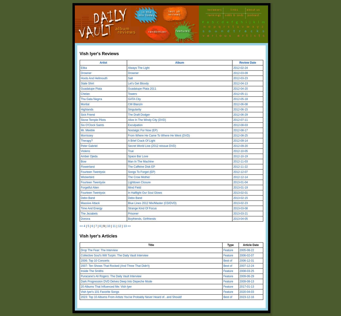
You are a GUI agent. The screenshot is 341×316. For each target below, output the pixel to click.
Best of (227, 260)
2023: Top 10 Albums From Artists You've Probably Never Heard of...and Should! (131, 297)
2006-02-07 (247, 255)
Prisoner (133, 213)
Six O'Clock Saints (92, 125)
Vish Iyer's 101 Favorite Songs (100, 292)
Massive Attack (90, 203)
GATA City (134, 99)
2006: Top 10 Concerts (95, 260)
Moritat (85, 104)
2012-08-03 (240, 125)
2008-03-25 (247, 271)
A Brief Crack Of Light (141, 140)
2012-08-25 (240, 135)
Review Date (247, 62)
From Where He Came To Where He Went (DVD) (159, 135)
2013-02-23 (240, 203)
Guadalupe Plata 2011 (142, 88)
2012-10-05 (240, 151)
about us (253, 10)
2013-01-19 (240, 187)
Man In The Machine (141, 161)
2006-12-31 (247, 260)
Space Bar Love (138, 156)
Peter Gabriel (89, 146)
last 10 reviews (174, 13)
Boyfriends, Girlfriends (142, 218)
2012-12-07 (240, 172)
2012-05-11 (240, 94)
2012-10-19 (240, 156)
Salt (130, 78)
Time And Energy (92, 208)
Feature (228, 250)
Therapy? (87, 140)
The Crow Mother (139, 177)
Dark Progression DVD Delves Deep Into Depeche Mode (116, 281)
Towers (132, 94)
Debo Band (88, 198)
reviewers (214, 10)
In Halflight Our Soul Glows (145, 192)
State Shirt (87, 83)
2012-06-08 (240, 104)
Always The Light (138, 68)
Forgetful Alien (90, 187)
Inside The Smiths (92, 271)
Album (179, 62)
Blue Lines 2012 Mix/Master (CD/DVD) (152, 203)
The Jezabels (89, 213)
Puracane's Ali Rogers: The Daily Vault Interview (111, 276)
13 (125, 226)
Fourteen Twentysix (93, 172)
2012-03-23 (240, 78)
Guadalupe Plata (91, 88)
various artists (235, 36)
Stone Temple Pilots (93, 120)
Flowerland (88, 166)
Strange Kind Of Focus (142, 208)
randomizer (157, 32)
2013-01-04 (240, 182)
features (182, 32)
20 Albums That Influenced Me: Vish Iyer (106, 286)
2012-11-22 (240, 166)
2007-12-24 (247, 266)
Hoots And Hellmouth (94, 78)
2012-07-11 (240, 120)
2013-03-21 (240, 213)
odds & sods (234, 15)
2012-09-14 (240, 140)
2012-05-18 (240, 99)
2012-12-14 (240, 177)
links (234, 10)
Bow (83, 161)
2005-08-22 (247, 250)
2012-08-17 (240, 130)
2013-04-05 (240, 218)
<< (81, 226)
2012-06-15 (240, 109)
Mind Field (134, 187)
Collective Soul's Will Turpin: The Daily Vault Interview (114, 255)
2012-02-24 (240, 68)
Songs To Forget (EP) (141, 172)
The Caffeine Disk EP (141, 166)
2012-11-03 (240, 161)
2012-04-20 (240, 88)
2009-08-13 (247, 281)
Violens (85, 151)
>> (129, 226)
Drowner (86, 73)
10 (108, 226)
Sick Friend (88, 114)
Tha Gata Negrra (91, 99)
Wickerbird (87, 177)
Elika (84, 68)
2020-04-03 (247, 292)
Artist (103, 62)
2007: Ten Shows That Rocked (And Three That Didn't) (115, 266)
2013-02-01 (240, 192)
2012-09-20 (240, 146)
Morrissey (87, 135)
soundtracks (236, 32)
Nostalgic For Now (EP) (142, 130)
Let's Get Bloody (138, 83)
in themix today (147, 14)
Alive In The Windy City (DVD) (147, 120)
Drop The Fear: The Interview (99, 250)
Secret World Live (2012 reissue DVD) (152, 146)
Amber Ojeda (89, 156)
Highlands (87, 109)
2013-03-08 (240, 208)
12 (119, 226)
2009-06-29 (247, 276)
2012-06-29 (240, 114)
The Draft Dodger (139, 114)
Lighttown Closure (139, 182)
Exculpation (135, 125)
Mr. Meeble (88, 130)
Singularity (134, 109)
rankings (214, 15)
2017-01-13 (247, 286)
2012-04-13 (240, 83)
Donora (85, 218)
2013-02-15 (240, 198)
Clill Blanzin (135, 104)
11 (114, 226)
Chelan (85, 94)
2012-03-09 (240, 73)
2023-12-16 (247, 297)
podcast (253, 15)
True (131, 151)
